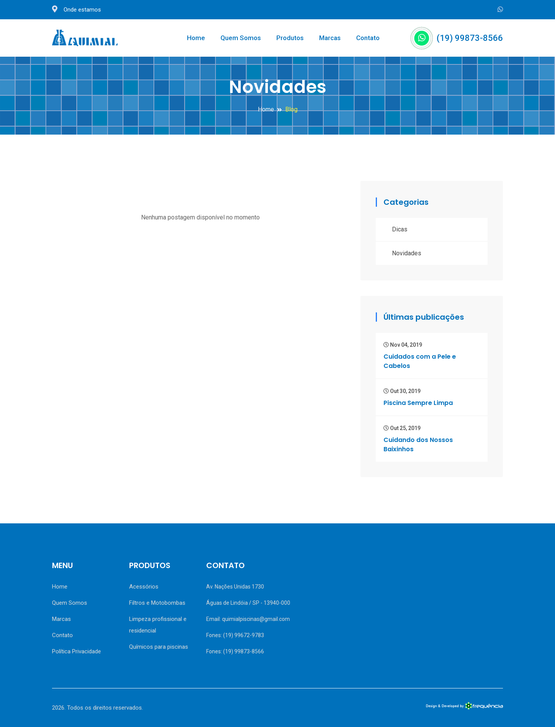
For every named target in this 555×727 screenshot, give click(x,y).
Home (196, 38)
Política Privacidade (76, 651)
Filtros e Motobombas (157, 602)
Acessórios (143, 586)
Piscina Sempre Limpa (418, 402)
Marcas (330, 38)
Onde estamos (76, 9)
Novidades (406, 253)
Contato (368, 38)
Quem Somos (240, 38)
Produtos (290, 38)
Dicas (399, 229)
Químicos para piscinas (158, 646)
